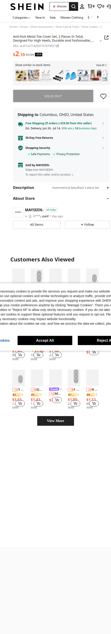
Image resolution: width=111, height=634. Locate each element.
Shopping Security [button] (38, 148)
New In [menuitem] (40, 17)
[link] (76, 6)
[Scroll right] (97, 17)
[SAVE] (103, 96)
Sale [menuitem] (53, 17)
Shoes (24, 27)
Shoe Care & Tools (67, 27)
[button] (95, 6)
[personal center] (68, 6)
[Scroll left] (92, 17)
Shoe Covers (89, 27)
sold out (53, 96)
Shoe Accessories (42, 27)
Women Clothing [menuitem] (71, 17)
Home (13, 27)
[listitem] (21, 75)
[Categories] (21, 17)
